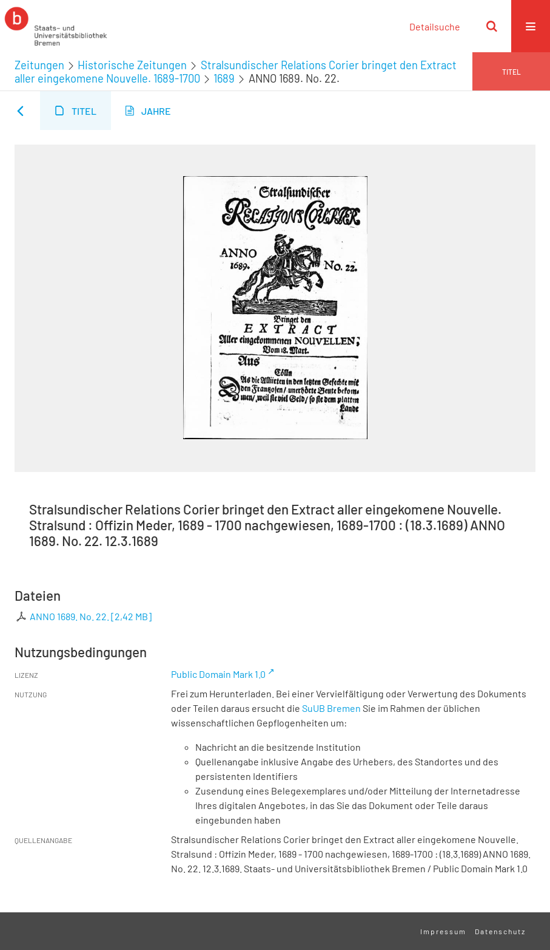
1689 (224, 78)
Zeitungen (39, 65)
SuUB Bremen (331, 708)
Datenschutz (500, 931)
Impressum (443, 931)
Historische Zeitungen (132, 65)
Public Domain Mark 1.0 (218, 674)
